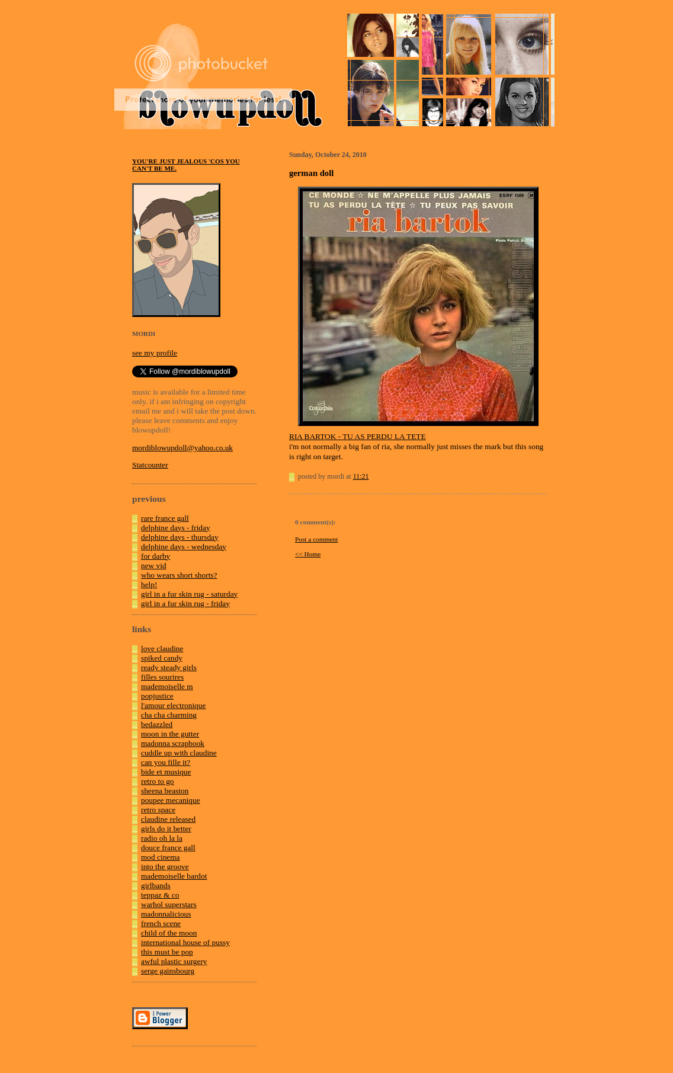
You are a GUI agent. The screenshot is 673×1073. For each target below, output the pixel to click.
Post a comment (316, 539)
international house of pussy (185, 942)
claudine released (168, 819)
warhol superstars (169, 904)
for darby (155, 556)
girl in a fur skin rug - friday (185, 603)
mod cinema (160, 857)
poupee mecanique (170, 800)
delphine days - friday (175, 527)
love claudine (162, 648)
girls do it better (166, 828)
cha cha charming (169, 714)
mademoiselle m (167, 686)
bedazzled (156, 724)
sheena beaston (164, 790)
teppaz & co (160, 895)
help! (149, 584)
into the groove (165, 866)
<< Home (308, 554)
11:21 (361, 476)
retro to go (157, 781)
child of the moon (169, 932)
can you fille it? (165, 762)
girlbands (156, 885)
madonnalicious (166, 913)
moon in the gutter (170, 733)
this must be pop (167, 951)
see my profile (154, 352)
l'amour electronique (173, 705)
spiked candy (161, 658)
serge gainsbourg (167, 970)
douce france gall (168, 847)
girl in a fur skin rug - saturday (189, 594)
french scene (161, 923)
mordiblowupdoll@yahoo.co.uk (182, 447)
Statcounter (150, 464)
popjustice (157, 695)
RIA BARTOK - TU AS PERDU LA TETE (357, 436)
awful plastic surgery (174, 961)
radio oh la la (161, 838)
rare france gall (165, 518)
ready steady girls (169, 667)
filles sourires (162, 676)
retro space (158, 809)
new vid (153, 565)
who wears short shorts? (179, 575)
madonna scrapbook (172, 743)
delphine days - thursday (180, 537)
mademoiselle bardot (174, 876)
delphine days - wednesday (183, 546)
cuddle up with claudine (179, 752)
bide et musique (166, 771)
